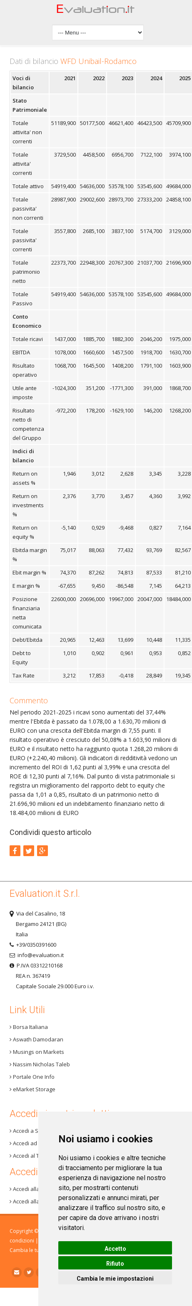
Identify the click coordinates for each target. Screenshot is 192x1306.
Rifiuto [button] (115, 1263)
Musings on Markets (37, 1052)
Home (96, 11)
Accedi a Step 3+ (32, 1130)
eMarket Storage (32, 1089)
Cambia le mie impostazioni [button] (115, 1278)
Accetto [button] (115, 1248)
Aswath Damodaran (36, 1039)
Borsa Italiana (29, 1027)
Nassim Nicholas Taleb (40, 1064)
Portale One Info (32, 1076)
